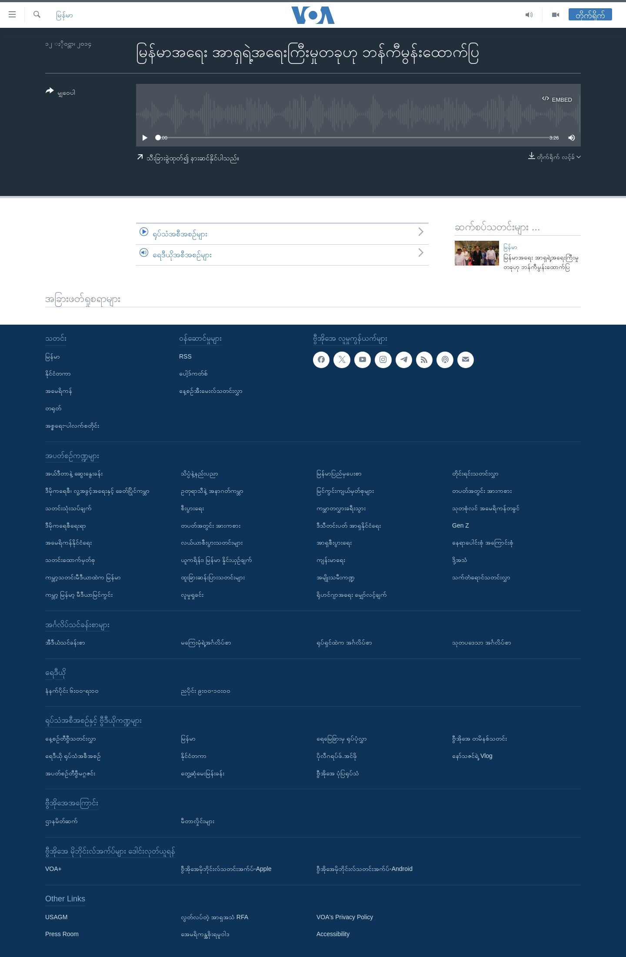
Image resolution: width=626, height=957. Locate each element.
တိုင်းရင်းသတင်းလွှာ (475, 473)
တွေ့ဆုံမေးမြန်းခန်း (202, 773)
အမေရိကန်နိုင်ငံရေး (68, 542)
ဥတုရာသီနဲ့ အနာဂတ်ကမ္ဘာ (212, 490)
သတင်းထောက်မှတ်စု (70, 559)
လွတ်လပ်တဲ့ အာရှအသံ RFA (214, 917)
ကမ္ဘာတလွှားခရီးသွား (341, 508)
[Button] (60, 93)
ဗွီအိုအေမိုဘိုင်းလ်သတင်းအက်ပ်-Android (364, 869)
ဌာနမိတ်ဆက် (61, 820)
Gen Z (460, 525)
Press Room (62, 934)
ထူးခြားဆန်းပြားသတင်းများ (213, 577)
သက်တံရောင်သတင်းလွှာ (481, 577)
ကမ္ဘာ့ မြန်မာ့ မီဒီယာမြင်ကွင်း (79, 594)
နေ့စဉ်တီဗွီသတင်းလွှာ (70, 738)
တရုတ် (53, 408)
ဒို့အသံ (459, 559)
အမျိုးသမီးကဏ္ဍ (335, 577)
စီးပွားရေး (192, 508)
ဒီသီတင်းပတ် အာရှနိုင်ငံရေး (348, 525)
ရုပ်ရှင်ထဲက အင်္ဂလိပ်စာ (344, 642)
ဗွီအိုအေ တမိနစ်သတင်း (479, 738)
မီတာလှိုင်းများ (197, 820)
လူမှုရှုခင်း (192, 594)
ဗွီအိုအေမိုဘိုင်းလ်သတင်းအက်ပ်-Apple (226, 869)
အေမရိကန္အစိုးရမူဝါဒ (205, 934)
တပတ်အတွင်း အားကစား (210, 525)
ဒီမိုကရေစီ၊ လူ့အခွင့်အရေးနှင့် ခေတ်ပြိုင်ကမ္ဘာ (97, 490)
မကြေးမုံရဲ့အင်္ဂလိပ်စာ (206, 642)
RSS (185, 356)
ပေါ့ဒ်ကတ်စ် (193, 373)
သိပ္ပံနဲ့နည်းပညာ (199, 473)
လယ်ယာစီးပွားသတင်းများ (212, 542)
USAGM (56, 917)
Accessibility (333, 934)
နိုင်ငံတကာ (58, 373)
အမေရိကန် (58, 390)
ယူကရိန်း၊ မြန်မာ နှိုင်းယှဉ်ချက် (216, 559)
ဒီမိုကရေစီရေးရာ (65, 525)
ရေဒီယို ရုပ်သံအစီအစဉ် (73, 755)
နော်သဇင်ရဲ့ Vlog (472, 755)
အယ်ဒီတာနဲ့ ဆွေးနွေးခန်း (74, 473)
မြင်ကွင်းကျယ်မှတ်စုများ (345, 490)
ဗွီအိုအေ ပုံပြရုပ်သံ (337, 773)
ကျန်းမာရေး (330, 559)
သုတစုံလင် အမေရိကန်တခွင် (485, 508)
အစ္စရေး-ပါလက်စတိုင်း (72, 425)
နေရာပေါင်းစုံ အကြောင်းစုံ (482, 542)
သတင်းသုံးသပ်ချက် (68, 508)
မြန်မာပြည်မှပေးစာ (339, 473)
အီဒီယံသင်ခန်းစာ (65, 642)
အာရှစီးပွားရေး (334, 542)
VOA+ (53, 869)
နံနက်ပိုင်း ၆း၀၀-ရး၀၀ (72, 690)
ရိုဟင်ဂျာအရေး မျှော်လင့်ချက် (351, 594)
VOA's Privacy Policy (344, 917)
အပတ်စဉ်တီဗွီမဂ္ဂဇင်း (70, 773)
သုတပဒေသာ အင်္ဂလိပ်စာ (481, 642)
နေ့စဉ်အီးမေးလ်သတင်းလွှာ (211, 390)
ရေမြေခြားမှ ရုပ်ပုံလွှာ (341, 738)
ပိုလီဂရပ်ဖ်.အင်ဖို (336, 755)
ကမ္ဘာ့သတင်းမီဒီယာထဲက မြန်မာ (83, 577)
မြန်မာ (64, 15)
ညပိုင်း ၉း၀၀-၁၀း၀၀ (205, 690)
